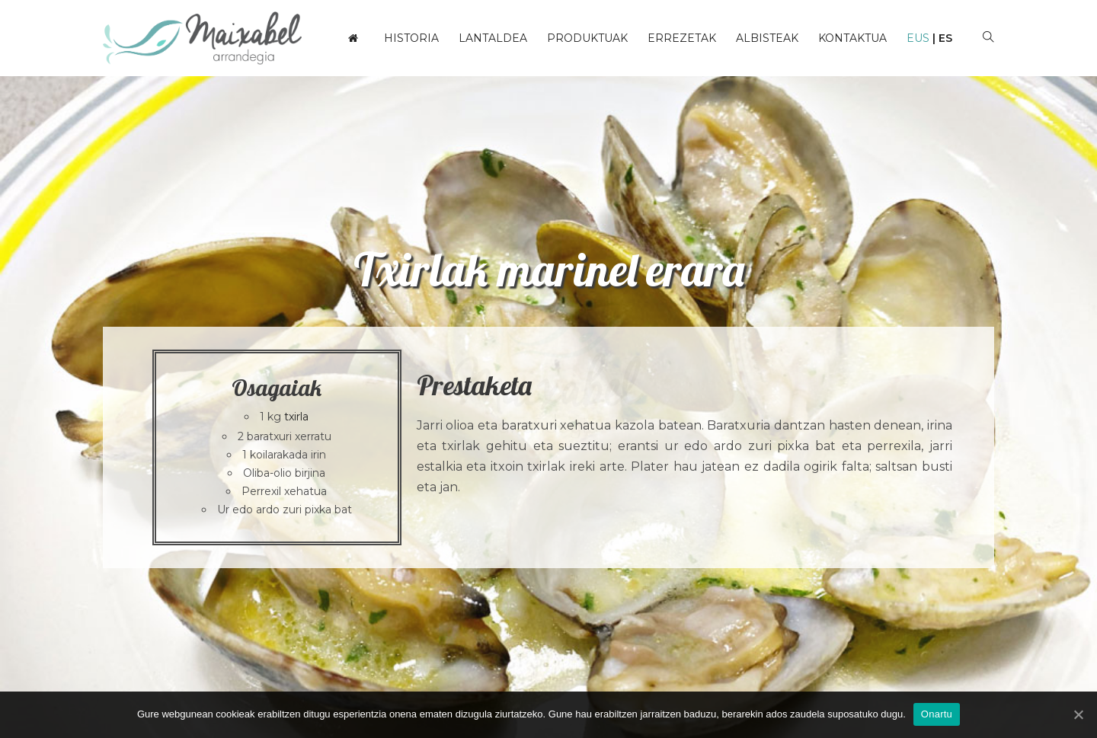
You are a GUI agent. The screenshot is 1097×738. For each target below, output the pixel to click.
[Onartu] (1078, 714)
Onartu (936, 714)
